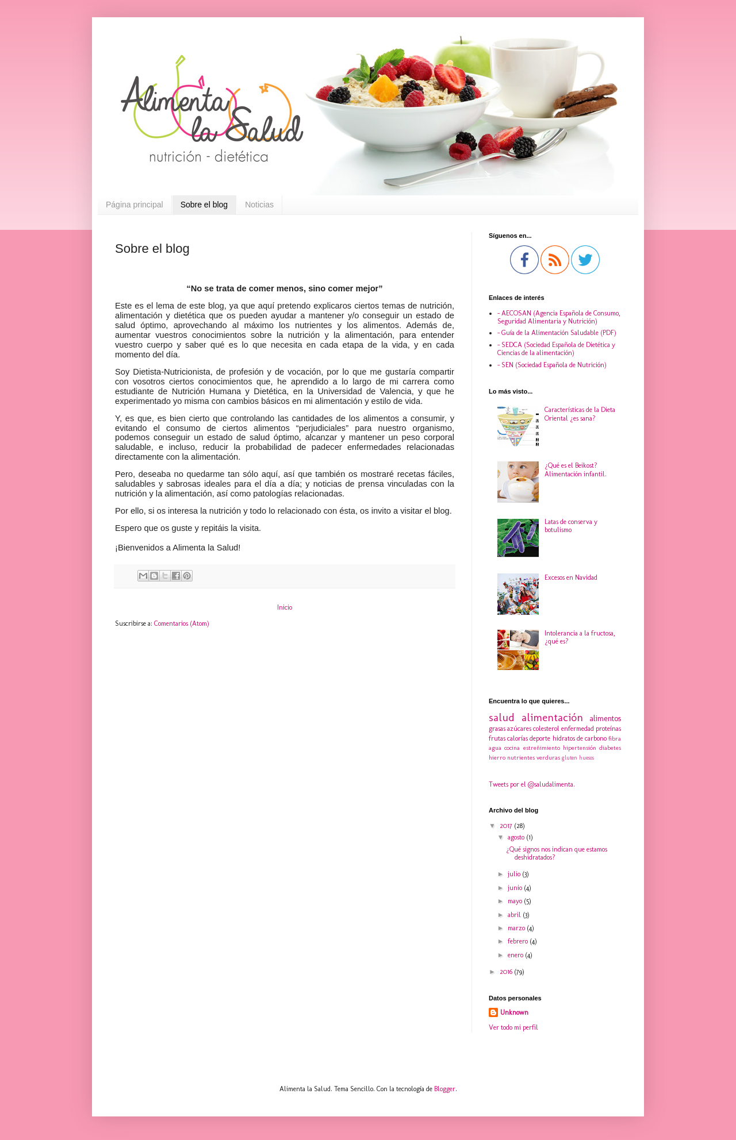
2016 (507, 972)
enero (516, 955)
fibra (614, 738)
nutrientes (521, 757)
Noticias (259, 204)
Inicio (284, 607)
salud (502, 717)
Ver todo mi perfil (513, 1027)
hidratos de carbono (580, 738)
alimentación (552, 717)
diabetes (610, 748)
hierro (497, 757)
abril (515, 915)
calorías (517, 738)
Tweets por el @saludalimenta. (532, 784)
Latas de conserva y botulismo (571, 526)
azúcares (519, 729)
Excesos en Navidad (571, 577)
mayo (516, 901)
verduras (548, 757)
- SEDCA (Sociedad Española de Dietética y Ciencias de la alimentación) (556, 349)
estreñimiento (541, 748)
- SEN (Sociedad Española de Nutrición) (552, 365)
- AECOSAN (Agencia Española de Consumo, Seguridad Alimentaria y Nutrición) (558, 317)
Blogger (444, 1089)
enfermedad (577, 729)
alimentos (605, 718)
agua (495, 748)
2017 (507, 826)
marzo (517, 928)
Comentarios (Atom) (181, 623)
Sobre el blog (204, 204)
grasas (497, 729)
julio (515, 874)
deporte (540, 738)
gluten (569, 757)
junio (516, 888)
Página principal (134, 204)
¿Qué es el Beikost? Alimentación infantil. (576, 469)
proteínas (608, 729)
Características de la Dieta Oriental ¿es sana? (580, 414)
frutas (497, 738)
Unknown (514, 1012)
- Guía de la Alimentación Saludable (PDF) (556, 333)
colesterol (546, 729)
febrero (519, 941)
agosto (517, 837)
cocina (512, 748)
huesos (586, 757)
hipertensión (579, 748)
